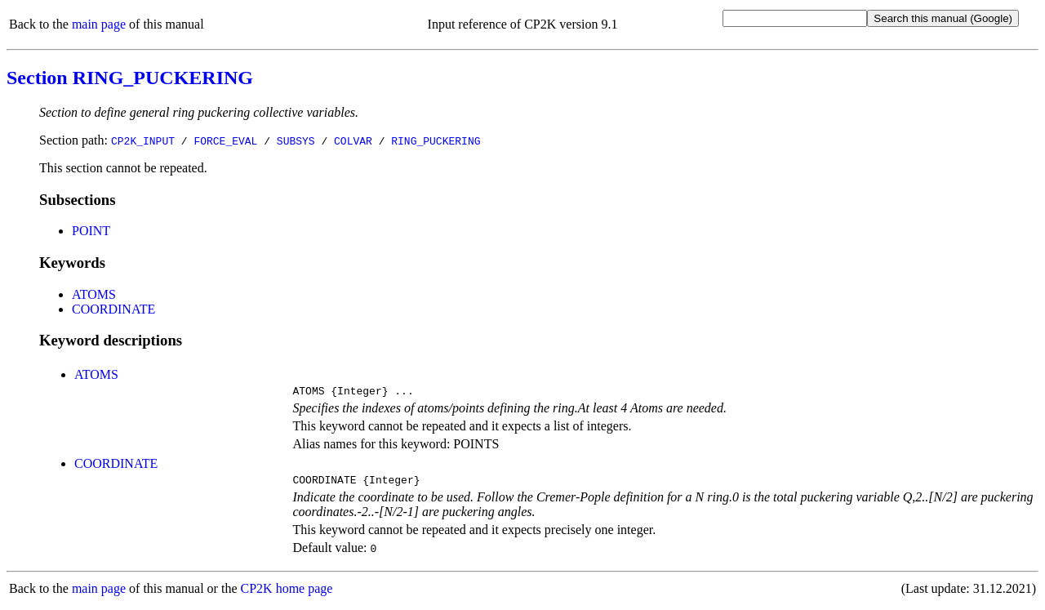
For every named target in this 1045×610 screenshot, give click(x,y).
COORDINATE (113, 309)
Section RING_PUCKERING (130, 77)
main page (99, 24)
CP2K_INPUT (143, 140)
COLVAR (353, 140)
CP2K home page (287, 593)
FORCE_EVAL (225, 140)
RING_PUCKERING (435, 140)
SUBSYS (296, 140)
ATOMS (94, 294)
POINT (91, 231)
